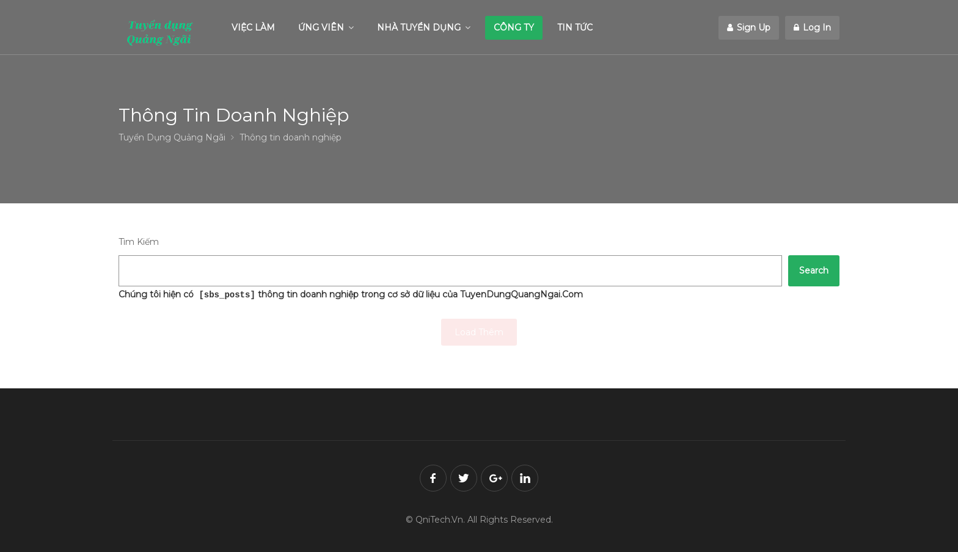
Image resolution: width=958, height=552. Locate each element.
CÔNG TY (514, 27)
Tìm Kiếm (139, 241)
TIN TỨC (575, 27)
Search (813, 270)
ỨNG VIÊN (321, 27)
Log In (812, 27)
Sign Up (748, 27)
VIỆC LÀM (253, 27)
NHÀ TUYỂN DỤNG (419, 27)
